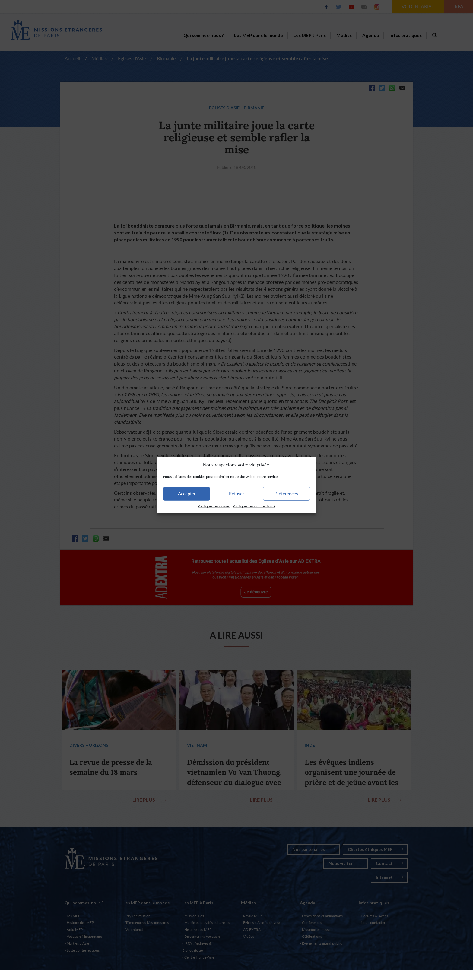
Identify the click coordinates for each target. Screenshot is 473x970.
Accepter (186, 493)
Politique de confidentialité (254, 506)
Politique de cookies (214, 506)
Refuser (236, 493)
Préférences (286, 493)
